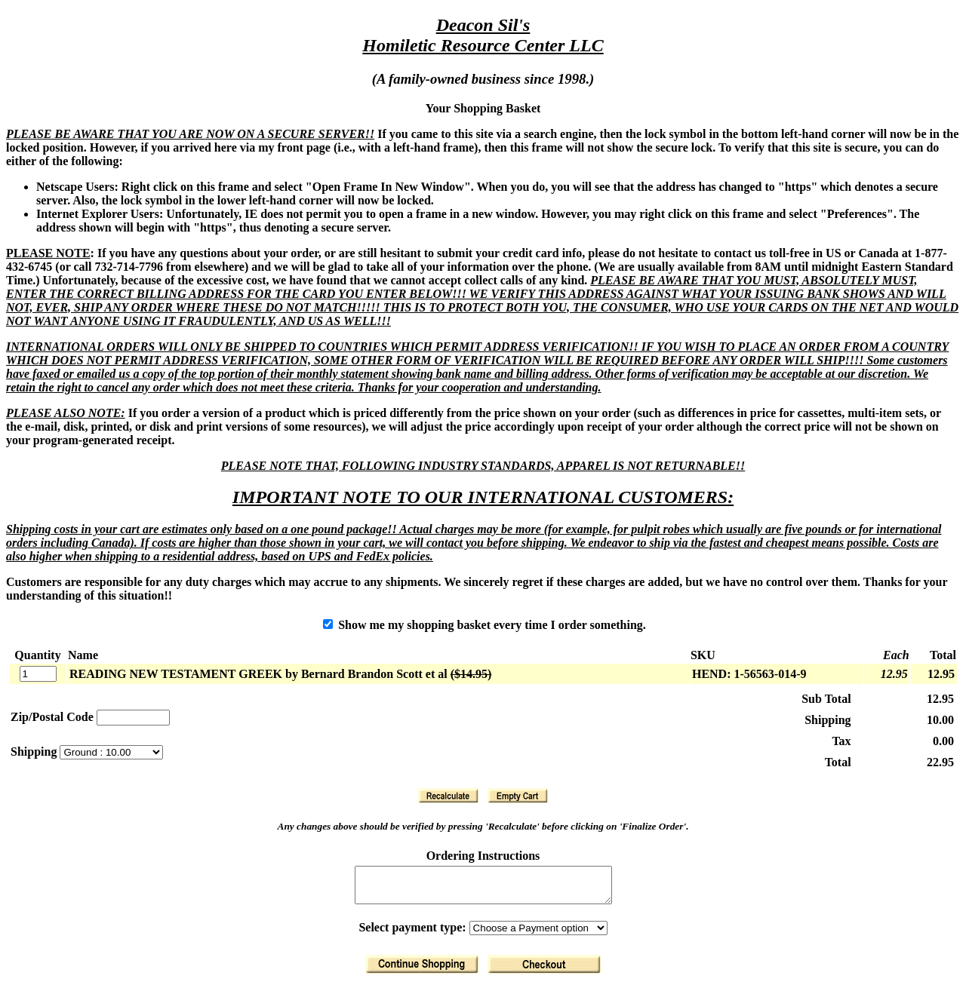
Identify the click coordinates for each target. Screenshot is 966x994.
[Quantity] (38, 674)
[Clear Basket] (518, 795)
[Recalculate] (448, 795)
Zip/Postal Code (52, 716)
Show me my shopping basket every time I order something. (484, 624)
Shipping (35, 751)
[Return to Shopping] (421, 971)
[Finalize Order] (544, 971)
